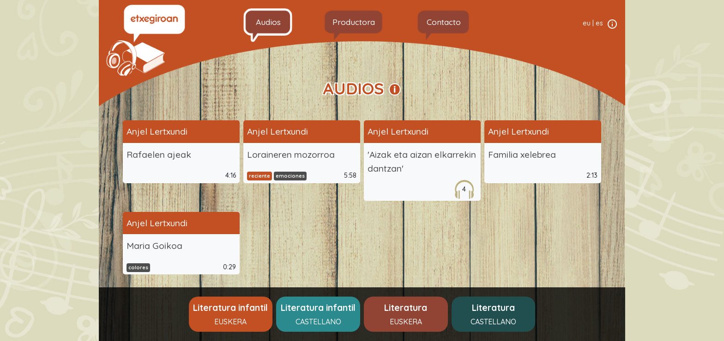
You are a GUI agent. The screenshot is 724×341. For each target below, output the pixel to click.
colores (138, 267)
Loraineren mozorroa (291, 154)
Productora (353, 22)
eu (587, 23)
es (599, 23)
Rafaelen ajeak (159, 154)
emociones (290, 176)
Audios (268, 22)
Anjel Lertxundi (157, 131)
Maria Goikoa (154, 245)
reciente (259, 176)
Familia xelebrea (522, 154)
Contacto (444, 22)
